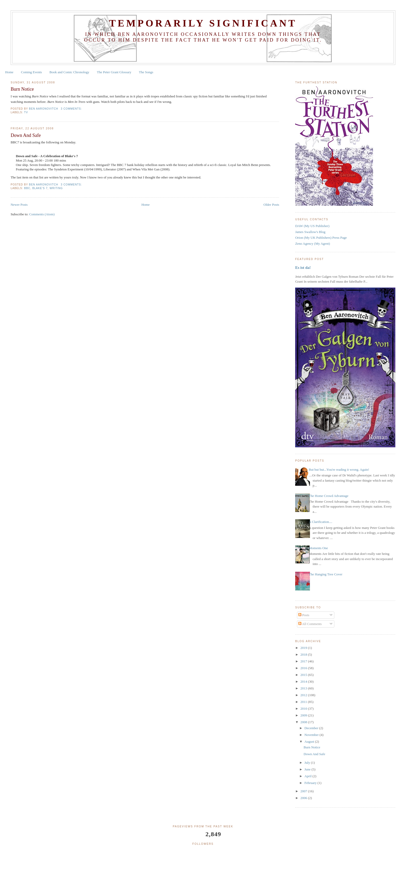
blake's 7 (40, 188)
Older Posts (271, 205)
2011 (304, 702)
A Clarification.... (320, 522)
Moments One (318, 548)
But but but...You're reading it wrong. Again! (339, 469)
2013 (304, 688)
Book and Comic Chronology (69, 72)
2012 (304, 695)
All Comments (310, 624)
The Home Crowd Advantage (328, 496)
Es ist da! (303, 267)
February (311, 783)
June (308, 769)
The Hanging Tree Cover (325, 574)
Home (9, 72)
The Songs (146, 72)
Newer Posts (19, 205)
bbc (27, 188)
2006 (304, 798)
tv (26, 112)
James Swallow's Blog (310, 232)
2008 (304, 722)
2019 (304, 648)
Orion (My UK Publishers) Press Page (321, 238)
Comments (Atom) (42, 214)
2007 (304, 791)
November (312, 735)
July (308, 762)
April (309, 776)
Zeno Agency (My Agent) (312, 243)
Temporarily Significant (203, 23)
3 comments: (72, 108)
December (312, 728)
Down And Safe (26, 135)
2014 (304, 681)
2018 (304, 654)
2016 (304, 668)
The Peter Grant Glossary (114, 72)
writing (56, 188)
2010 (304, 708)
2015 (304, 675)
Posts (303, 615)
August (310, 741)
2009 (304, 715)
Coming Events (31, 72)
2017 (304, 661)
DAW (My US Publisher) (312, 226)
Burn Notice (22, 89)
